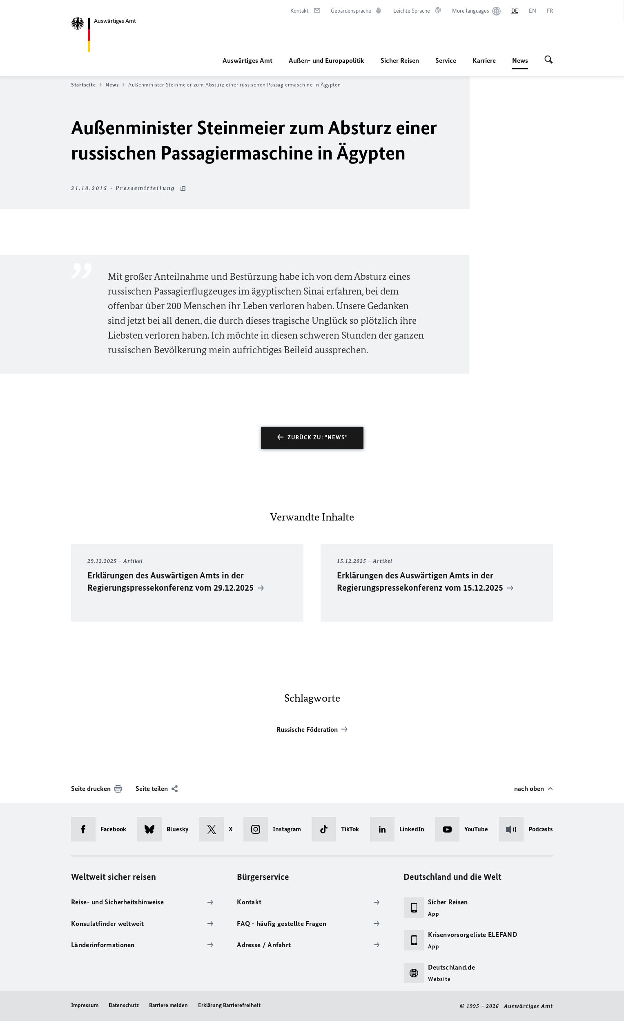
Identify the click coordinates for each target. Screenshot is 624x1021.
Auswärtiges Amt (247, 60)
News (520, 60)
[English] (532, 11)
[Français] (550, 11)
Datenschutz (124, 1005)
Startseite (86, 85)
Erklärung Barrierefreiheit (229, 1005)
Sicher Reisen (400, 60)
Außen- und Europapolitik (326, 60)
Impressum (84, 1005)
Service (445, 60)
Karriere (484, 60)
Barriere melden (168, 1005)
